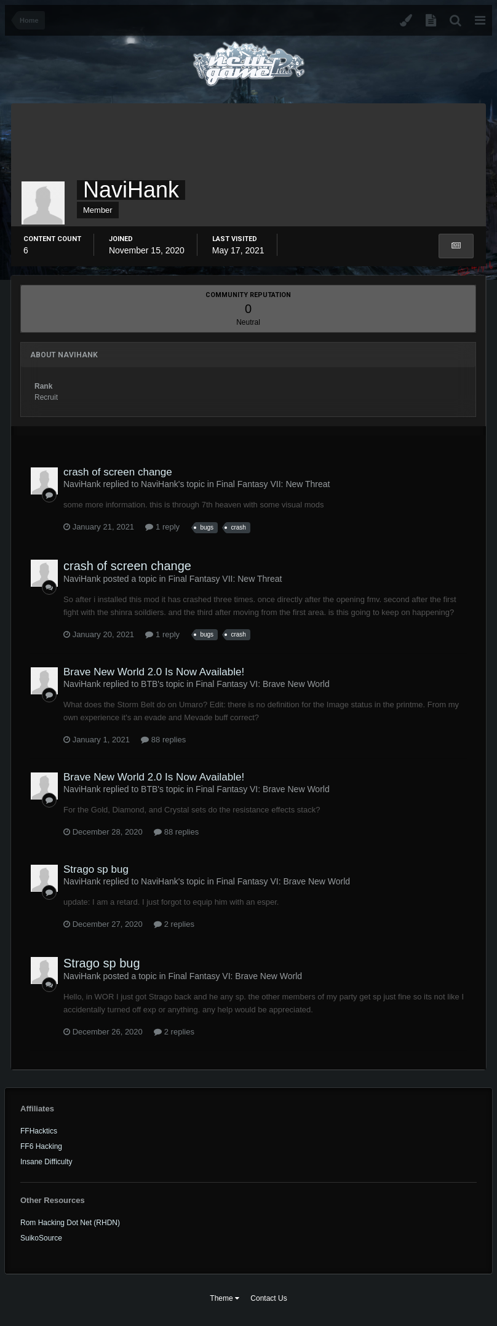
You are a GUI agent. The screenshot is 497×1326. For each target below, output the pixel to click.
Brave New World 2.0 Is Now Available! (153, 672)
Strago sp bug (96, 869)
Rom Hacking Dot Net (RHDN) (70, 1222)
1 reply (162, 526)
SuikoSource (41, 1238)
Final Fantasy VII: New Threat (273, 484)
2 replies (174, 924)
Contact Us (268, 1298)
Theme (224, 1298)
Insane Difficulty (46, 1161)
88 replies (163, 739)
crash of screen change (117, 472)
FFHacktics (38, 1131)
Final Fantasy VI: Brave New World (263, 684)
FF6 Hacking (41, 1146)
